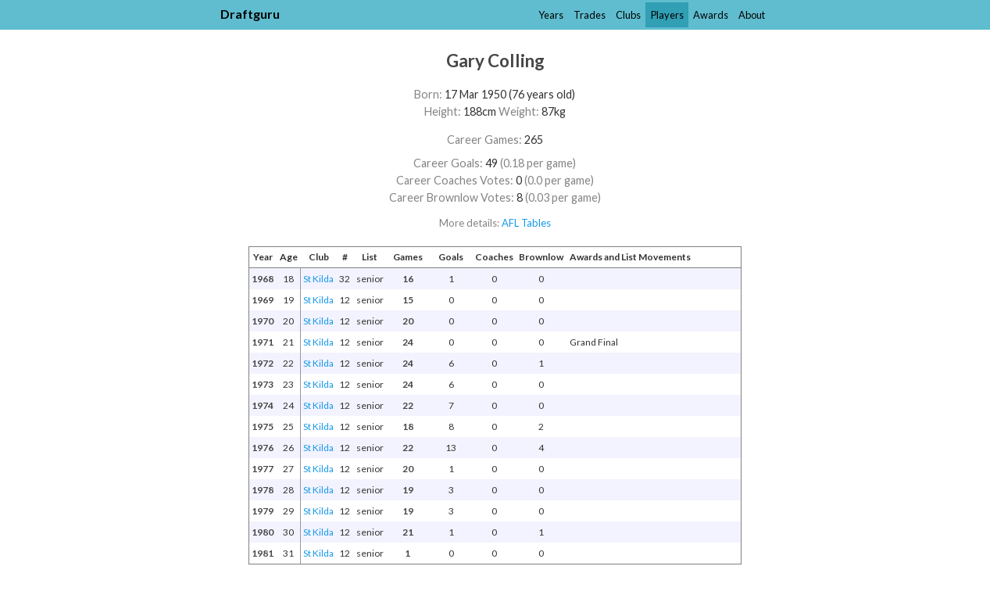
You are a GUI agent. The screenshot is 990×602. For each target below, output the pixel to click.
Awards (710, 15)
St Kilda (318, 279)
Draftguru (250, 13)
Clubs (628, 15)
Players (667, 15)
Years (550, 15)
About (751, 15)
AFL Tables (526, 223)
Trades (590, 15)
